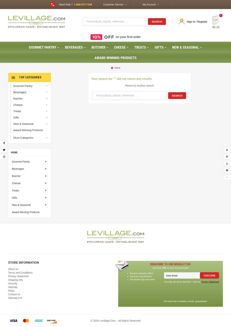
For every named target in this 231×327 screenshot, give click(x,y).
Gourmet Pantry (21, 161)
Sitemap (12, 287)
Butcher (16, 176)
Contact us (14, 294)
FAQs (11, 290)
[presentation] (191, 292)
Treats (15, 190)
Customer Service (113, 4)
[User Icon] (193, 21)
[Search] (114, 21)
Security (12, 283)
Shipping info (15, 279)
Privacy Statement (18, 276)
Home (14, 152)
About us (13, 269)
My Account (149, 4)
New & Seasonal (21, 204)
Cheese (16, 183)
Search (157, 21)
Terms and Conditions (20, 272)
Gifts (14, 197)
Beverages (18, 168)
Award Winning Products (26, 212)
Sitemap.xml (15, 297)
